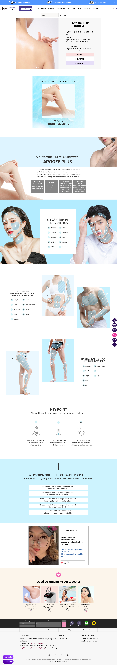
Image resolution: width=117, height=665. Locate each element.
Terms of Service (48, 630)
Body (73, 8)
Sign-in (116, 5)
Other (43, 15)
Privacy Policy (68, 630)
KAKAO (79, 54)
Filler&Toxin (51, 8)
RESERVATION (79, 63)
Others (79, 8)
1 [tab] (36, 67)
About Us (95, 8)
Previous (24, 545)
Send (64, 624)
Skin (69, 8)
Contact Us (87, 8)
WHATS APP (79, 59)
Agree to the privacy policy (54, 621)
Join (115, 6)
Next (92, 545)
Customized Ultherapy (25, 9)
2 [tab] (38, 67)
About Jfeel (28, 630)
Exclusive (43, 8)
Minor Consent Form (87, 630)
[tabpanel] (37, 43)
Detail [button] (64, 620)
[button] (106, 8)
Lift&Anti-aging (61, 8)
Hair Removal (63, 15)
